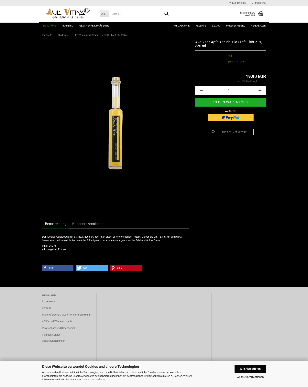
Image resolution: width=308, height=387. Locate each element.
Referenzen (258, 25)
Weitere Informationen (250, 377)
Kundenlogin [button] (237, 3)
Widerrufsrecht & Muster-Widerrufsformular (66, 314)
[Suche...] (104, 13)
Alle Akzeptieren (250, 368)
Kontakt (46, 307)
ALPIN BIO (67, 25)
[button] (201, 90)
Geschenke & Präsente (94, 25)
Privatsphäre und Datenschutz (58, 328)
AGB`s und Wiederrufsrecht (57, 321)
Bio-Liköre (49, 25)
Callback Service (51, 334)
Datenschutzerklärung (94, 379)
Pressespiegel (235, 25)
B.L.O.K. (216, 25)
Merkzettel (259, 3)
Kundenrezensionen (88, 224)
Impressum (48, 301)
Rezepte (200, 25)
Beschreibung (55, 224)
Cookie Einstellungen (53, 340)
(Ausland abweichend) (238, 65)
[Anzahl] (230, 90)
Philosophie (181, 25)
